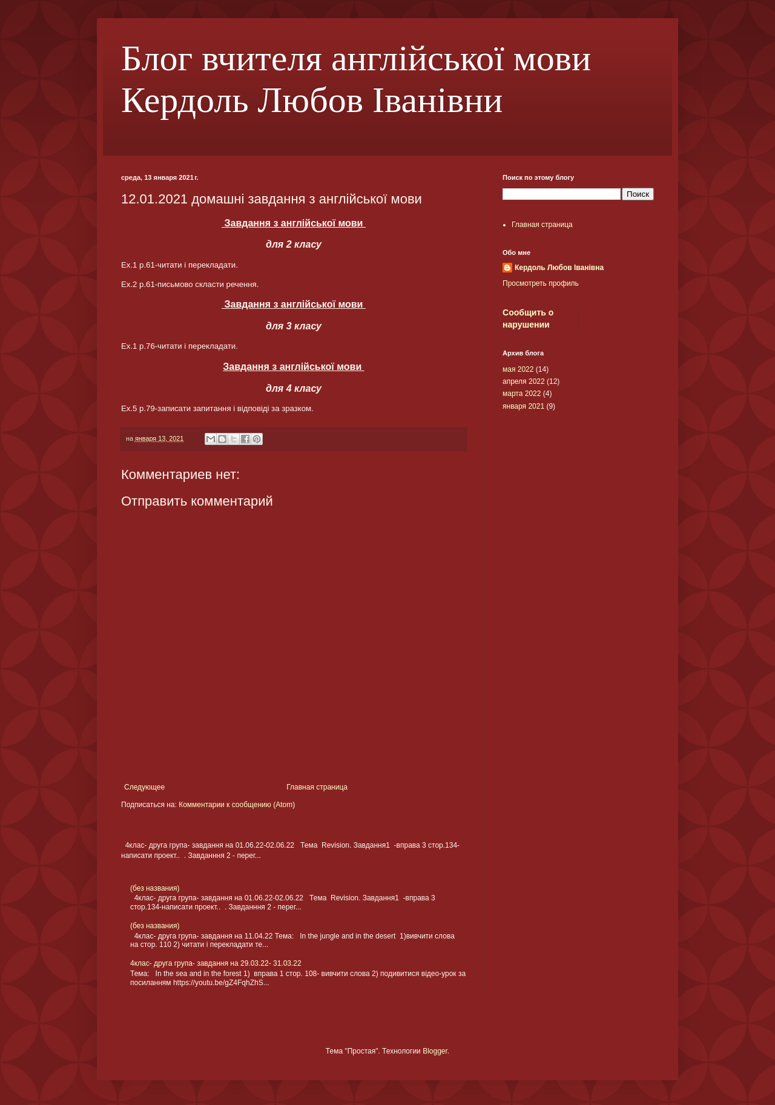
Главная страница (317, 787)
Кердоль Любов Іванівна (559, 267)
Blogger (435, 1051)
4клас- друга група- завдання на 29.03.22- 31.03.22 (216, 963)
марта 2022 (522, 393)
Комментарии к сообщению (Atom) (237, 804)
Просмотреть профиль (541, 283)
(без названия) (154, 888)
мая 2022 (518, 369)
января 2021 (523, 406)
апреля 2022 (524, 381)
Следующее (144, 787)
